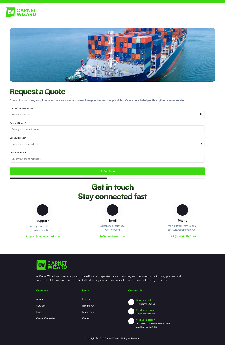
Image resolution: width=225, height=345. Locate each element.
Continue (107, 171)
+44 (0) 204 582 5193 (182, 236)
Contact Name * (18, 123)
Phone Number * (18, 152)
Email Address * (18, 137)
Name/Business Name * (22, 108)
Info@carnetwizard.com (112, 236)
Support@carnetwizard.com (42, 236)
